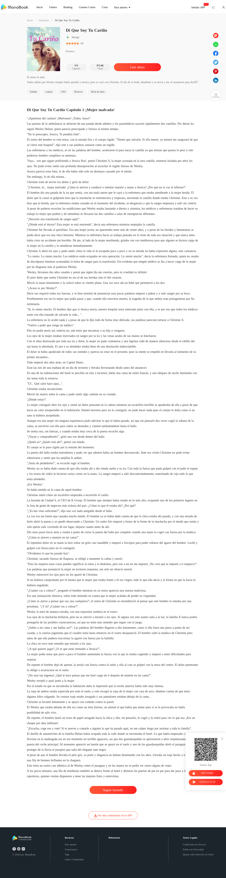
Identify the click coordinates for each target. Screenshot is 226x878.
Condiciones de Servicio (194, 844)
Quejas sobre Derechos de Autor (198, 854)
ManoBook (30, 854)
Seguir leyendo (113, 790)
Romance (44, 20)
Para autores (70, 844)
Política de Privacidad (193, 849)
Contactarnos (71, 849)
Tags (67, 854)
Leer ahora (137, 67)
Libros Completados (74, 859)
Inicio (30, 20)
